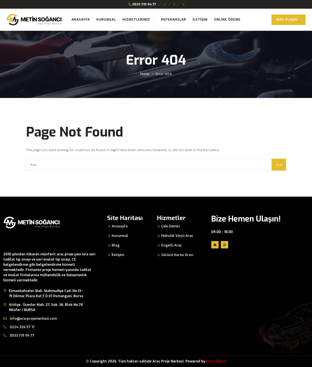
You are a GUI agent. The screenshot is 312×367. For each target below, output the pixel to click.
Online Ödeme (227, 19)
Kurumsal (106, 19)
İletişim (200, 19)
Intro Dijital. (216, 361)
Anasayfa (81, 19)
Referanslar (173, 19)
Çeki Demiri (170, 226)
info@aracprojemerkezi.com (30, 318)
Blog (116, 245)
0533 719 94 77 (142, 4)
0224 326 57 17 (19, 327)
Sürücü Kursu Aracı (177, 255)
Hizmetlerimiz (136, 19)
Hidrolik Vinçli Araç (177, 235)
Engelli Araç (171, 245)
